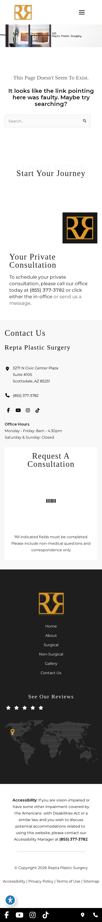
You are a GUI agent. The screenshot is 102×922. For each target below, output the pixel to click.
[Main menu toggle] (81, 12)
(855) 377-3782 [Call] (26, 396)
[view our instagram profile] (28, 411)
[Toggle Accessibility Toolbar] (10, 900)
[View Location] (51, 375)
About (51, 635)
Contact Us (51, 672)
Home (51, 626)
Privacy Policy (40, 881)
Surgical (51, 644)
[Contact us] (82, 915)
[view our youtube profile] (18, 411)
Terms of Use (68, 881)
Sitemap (91, 881)
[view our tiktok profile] (37, 411)
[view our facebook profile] (8, 411)
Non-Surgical (51, 654)
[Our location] (95, 915)
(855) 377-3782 (47, 290)
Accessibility (14, 881)
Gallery (51, 663)
